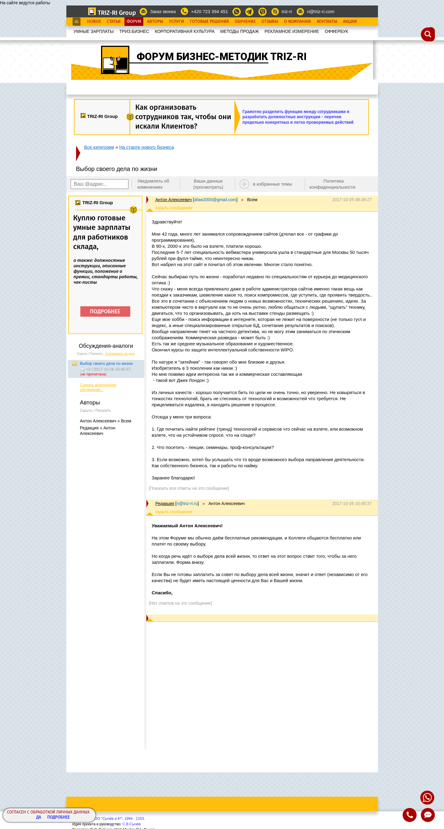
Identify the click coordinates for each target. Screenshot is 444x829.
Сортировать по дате (120, 353)
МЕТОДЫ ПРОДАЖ (239, 31)
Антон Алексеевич (174, 199)
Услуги (176, 21)
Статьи (114, 21)
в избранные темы (272, 184)
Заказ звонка (163, 11)
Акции (350, 21)
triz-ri (287, 11)
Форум (134, 21)
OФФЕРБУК (336, 31)
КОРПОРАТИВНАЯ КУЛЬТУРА (185, 31)
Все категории (99, 147)
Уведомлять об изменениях (153, 184)
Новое (94, 21)
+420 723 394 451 (209, 11)
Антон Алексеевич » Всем (105, 420)
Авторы (155, 21)
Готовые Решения (209, 21)
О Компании (297, 21)
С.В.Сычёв (131, 824)
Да (38, 817)
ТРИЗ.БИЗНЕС (134, 31)
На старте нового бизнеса (146, 147)
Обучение (245, 21)
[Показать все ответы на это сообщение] (189, 488)
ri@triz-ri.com (320, 11)
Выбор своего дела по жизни (106, 363)
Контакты (327, 21)
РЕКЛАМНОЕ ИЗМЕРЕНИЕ (291, 31)
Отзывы (269, 21)
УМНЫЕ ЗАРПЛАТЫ (94, 31)
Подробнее (58, 817)
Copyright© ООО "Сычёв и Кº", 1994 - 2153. (108, 819)
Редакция (165, 503)
